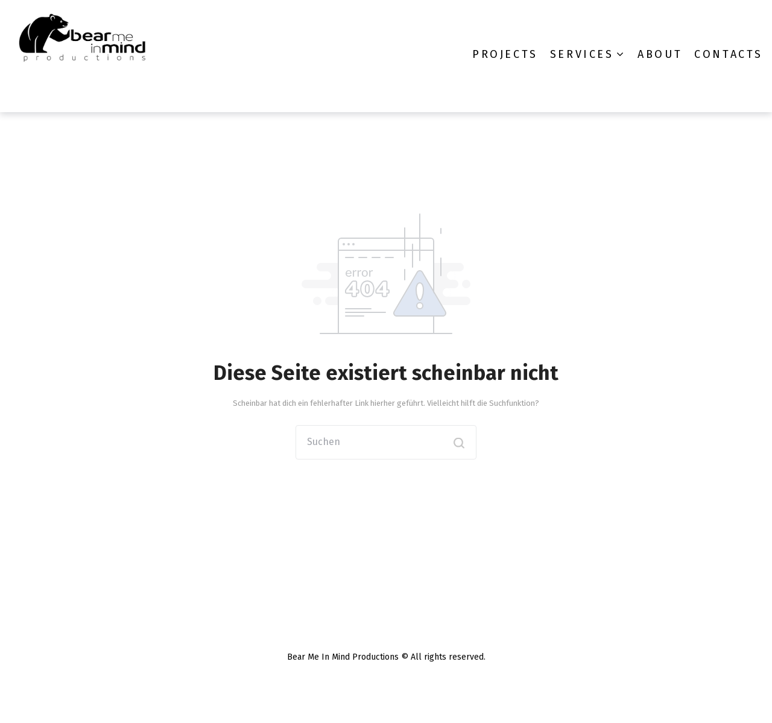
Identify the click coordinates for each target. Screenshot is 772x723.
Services (582, 54)
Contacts (728, 54)
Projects (505, 54)
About (660, 54)
